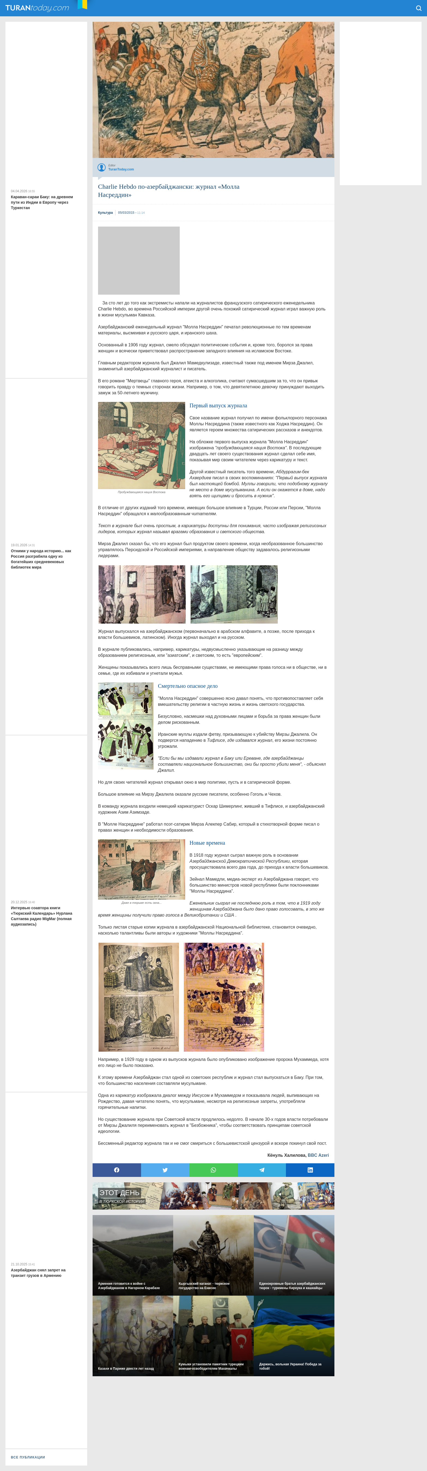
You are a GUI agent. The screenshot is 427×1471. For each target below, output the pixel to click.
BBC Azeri (318, 1155)
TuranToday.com (37, 8)
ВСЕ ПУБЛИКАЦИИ (28, 1457)
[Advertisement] (139, 261)
